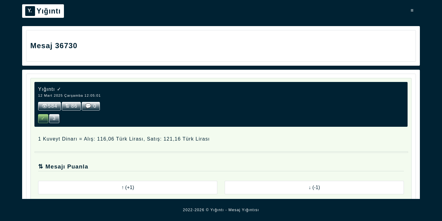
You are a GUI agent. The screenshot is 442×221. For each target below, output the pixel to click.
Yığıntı (43, 11)
